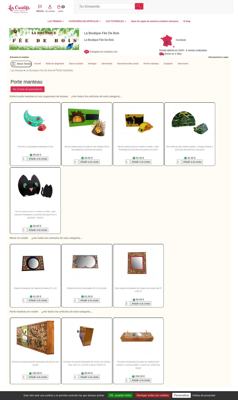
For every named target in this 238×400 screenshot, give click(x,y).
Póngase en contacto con (103, 51)
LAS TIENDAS (56, 21)
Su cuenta (200, 7)
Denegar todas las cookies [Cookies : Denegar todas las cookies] (153, 395)
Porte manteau (64, 70)
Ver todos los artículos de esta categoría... (97, 96)
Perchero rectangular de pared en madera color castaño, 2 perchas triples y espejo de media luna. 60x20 (138, 365)
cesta (210, 7)
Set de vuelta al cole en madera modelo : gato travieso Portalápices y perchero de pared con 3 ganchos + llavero (35, 214)
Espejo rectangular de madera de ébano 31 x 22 (35, 288)
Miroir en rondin (19, 238)
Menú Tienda (21, 63)
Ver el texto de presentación (27, 89)
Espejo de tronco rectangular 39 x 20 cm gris (87, 288)
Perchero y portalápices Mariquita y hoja (35, 146)
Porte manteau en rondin (24, 311)
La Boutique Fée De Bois (39, 70)
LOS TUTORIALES (116, 21)
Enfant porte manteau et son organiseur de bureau (39, 96)
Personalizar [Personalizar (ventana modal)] (181, 395)
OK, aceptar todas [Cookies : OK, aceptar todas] (120, 395)
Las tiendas (17, 70)
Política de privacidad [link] (203, 395)
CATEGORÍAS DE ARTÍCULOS (85, 21)
